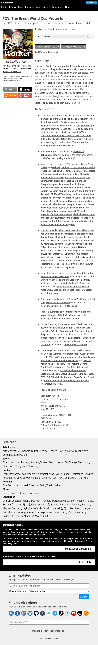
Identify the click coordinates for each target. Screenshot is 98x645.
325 (79, 283)
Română (74, 508)
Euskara (85, 504)
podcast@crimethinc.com (11, 80)
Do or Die (45, 344)
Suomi (17, 504)
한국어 (65, 508)
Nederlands (35, 508)
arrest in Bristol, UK (79, 207)
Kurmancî (17, 516)
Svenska (7, 512)
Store (39, 7)
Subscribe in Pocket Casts (25, 95)
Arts (5, 450)
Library (12, 7)
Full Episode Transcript (46, 52)
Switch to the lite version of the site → (49, 631)
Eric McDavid (58, 201)
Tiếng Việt (66, 512)
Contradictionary (45, 473)
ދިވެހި (84, 512)
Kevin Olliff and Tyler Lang (58, 194)
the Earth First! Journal (75, 344)
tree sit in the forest (75, 177)
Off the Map (81, 477)
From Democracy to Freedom (19, 473)
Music (52, 462)
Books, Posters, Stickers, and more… (23, 493)
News (70, 450)
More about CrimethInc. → (79, 549)
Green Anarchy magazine (67, 338)
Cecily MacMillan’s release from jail (58, 211)
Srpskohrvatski (51, 508)
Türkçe (15, 508)
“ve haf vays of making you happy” (58, 158)
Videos (44, 462)
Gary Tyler (46, 396)
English (7, 500)
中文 (47, 504)
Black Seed (82, 324)
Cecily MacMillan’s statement (55, 302)
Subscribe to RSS (10, 89)
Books (4, 7)
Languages (57, 7)
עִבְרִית (24, 512)
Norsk (27, 516)
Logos (60, 462)
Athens (79, 204)
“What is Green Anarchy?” (64, 331)
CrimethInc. (7, 2)
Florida (53, 204)
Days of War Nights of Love (31, 477)
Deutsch (35, 500)
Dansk (16, 512)
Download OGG (74, 47)
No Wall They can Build (32, 485)
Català (77, 512)
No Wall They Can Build (61, 477)
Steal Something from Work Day (20, 466)
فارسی (24, 508)
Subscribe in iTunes (25, 89)
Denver (91, 204)
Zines (6, 462)
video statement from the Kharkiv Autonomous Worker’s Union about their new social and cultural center (66, 290)
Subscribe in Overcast (11, 95)
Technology (81, 450)
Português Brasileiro (63, 500)
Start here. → (86, 562)
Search (47, 7)
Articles (7, 447)
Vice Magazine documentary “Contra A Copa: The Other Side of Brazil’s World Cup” (66, 135)
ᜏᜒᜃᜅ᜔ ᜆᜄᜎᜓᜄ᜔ (40, 516)
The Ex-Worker (11, 485)
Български (37, 504)
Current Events (39, 450)
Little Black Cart (82, 327)
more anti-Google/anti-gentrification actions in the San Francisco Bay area (64, 184)
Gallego (7, 516)
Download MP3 (47, 47)
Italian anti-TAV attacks (52, 177)
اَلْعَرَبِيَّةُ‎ (83, 508)
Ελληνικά (8, 504)
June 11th (80, 197)
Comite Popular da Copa (71, 119)
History (53, 450)
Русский (80, 500)
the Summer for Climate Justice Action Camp (71, 354)
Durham (62, 204)
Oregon (70, 204)
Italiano (26, 500)
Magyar (7, 508)
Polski (90, 500)
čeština (76, 504)
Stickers (34, 462)
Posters (25, 462)
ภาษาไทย (34, 512)
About (68, 7)
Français (46, 500)
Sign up (84, 597)
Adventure (14, 450)
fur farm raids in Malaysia (76, 174)
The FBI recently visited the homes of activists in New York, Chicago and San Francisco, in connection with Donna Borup (67, 233)
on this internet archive (71, 341)
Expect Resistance (73, 473)
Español (16, 500)
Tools (20, 7)
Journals (15, 462)
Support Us (91, 3)
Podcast (7, 481)
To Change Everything (77, 462)
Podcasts (30, 7)
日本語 (26, 504)
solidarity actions (60, 167)
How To (62, 450)
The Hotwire (53, 485)
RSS (13, 447)
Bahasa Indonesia (61, 504)
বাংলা (91, 508)
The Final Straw (84, 125)
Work (59, 473)
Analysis (25, 450)
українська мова (50, 512)
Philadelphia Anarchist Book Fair (67, 377)
